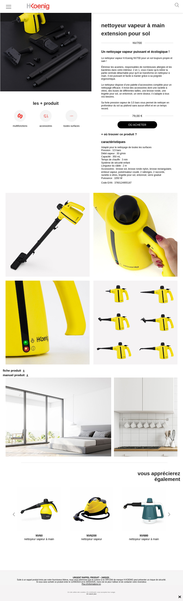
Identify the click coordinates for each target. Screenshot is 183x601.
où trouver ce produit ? (120, 134)
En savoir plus (91, 594)
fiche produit (12, 370)
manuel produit (14, 375)
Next (169, 514)
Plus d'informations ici (91, 584)
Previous (14, 514)
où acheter (137, 124)
